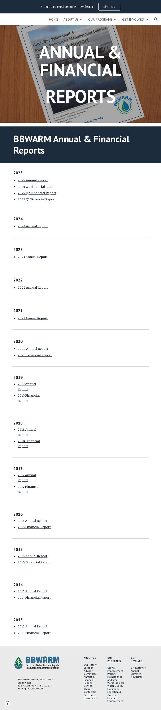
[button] (156, 19)
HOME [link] (53, 19)
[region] (80, 6)
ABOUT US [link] (71, 19)
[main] (80, 74)
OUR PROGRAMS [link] (100, 19)
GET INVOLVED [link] (133, 19)
